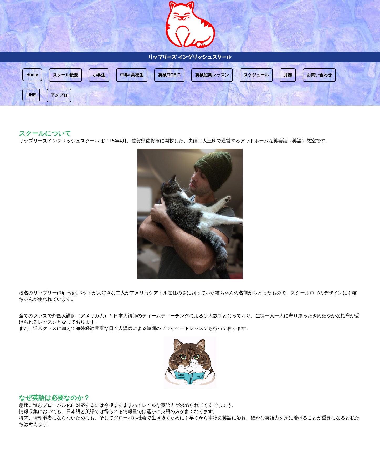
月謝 (288, 75)
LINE (31, 95)
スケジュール (256, 75)
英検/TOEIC (169, 75)
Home (32, 74)
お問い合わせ (319, 75)
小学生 (99, 75)
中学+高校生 (131, 75)
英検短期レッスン (212, 75)
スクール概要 (65, 75)
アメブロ (59, 95)
